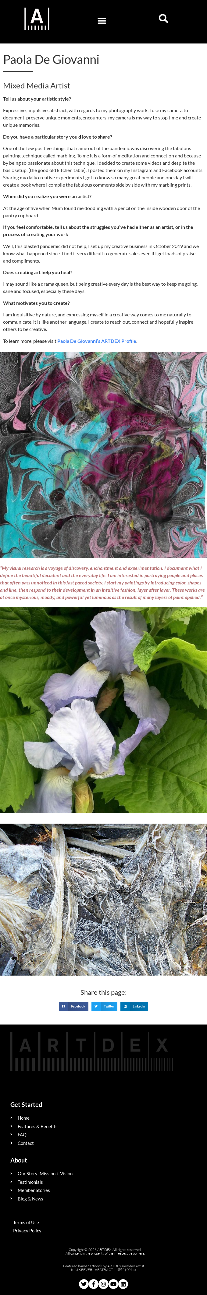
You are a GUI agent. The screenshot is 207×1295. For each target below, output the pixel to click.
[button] (102, 21)
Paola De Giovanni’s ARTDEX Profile (96, 341)
